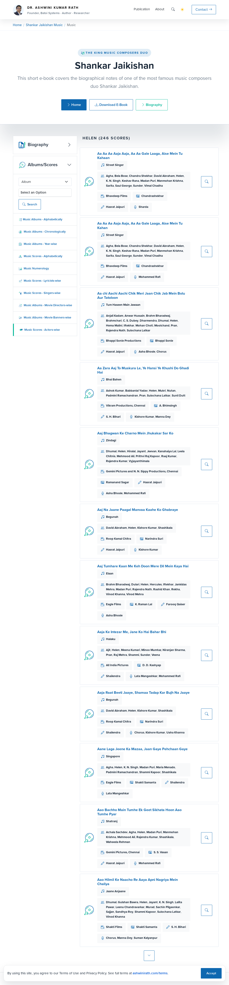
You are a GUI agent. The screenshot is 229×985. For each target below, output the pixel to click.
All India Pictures (117, 665)
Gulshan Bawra (128, 902)
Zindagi (111, 440)
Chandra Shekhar (141, 176)
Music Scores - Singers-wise (39, 293)
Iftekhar (129, 325)
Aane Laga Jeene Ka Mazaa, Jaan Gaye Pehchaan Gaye (142, 749)
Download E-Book (111, 104)
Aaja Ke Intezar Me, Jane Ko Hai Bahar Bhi (131, 631)
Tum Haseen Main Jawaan (123, 305)
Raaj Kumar (168, 456)
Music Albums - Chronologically (42, 231)
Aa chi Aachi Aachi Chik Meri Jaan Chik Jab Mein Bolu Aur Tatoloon (141, 295)
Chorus (161, 351)
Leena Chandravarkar (130, 907)
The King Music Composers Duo (114, 53)
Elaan (109, 573)
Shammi (133, 655)
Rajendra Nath (115, 330)
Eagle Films (113, 604)
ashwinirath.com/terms (150, 973)
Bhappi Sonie (164, 341)
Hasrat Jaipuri (115, 207)
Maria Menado (165, 767)
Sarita (110, 186)
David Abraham (164, 176)
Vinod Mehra (135, 594)
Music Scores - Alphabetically (40, 256)
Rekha (175, 589)
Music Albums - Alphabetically (40, 219)
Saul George (123, 186)
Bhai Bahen (113, 379)
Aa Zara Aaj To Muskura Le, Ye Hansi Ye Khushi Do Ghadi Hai (143, 370)
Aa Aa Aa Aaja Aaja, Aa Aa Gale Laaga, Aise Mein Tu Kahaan (139, 155)
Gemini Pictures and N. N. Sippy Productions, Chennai (142, 471)
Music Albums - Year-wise (38, 244)
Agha (109, 176)
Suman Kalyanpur (145, 938)
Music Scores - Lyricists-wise (40, 281)
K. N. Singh (113, 181)
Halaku (110, 639)
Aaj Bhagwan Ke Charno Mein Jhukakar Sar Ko (135, 433)
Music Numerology (34, 268)
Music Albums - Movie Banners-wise (45, 317)
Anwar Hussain (135, 316)
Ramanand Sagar (117, 482)
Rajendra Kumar (116, 461)
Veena (156, 655)
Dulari (135, 584)
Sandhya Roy (124, 912)
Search (29, 204)
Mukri (162, 390)
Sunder (138, 186)
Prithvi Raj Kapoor (148, 456)
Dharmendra (148, 320)
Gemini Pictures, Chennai (123, 852)
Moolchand (162, 325)
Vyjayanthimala (139, 461)
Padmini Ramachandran (122, 395)
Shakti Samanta (145, 782)
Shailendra (113, 676)
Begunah (112, 517)
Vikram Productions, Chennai (125, 405)
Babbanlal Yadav (136, 390)
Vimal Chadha (153, 186)
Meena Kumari (130, 650)
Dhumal (163, 320)
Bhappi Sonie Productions (123, 341)
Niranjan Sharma (174, 650)
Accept (211, 973)
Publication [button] (142, 9)
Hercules (156, 584)
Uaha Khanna (175, 732)
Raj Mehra (120, 655)
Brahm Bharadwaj (158, 316)
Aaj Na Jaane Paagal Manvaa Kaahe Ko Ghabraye (137, 509)
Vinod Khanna (115, 594)
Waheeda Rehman (118, 842)
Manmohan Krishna (170, 181)
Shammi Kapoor (150, 772)
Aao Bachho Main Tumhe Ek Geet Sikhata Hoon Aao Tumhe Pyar (139, 812)
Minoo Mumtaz (151, 650)
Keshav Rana (130, 181)
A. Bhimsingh (168, 405)
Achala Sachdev (116, 832)
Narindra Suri (154, 539)
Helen (180, 176)
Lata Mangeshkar (145, 676)
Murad (150, 907)
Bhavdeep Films (116, 196)
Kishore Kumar (144, 417)
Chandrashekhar (152, 196)
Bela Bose (121, 176)
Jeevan (152, 451)
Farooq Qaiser (175, 604)
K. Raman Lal (143, 604)
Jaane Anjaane (115, 891)
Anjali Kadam (114, 316)
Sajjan (110, 912)
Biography (151, 104)
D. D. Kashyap (151, 665)
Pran (174, 325)
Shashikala (165, 528)
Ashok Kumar (115, 390)
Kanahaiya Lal (167, 451)
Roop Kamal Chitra (118, 539)
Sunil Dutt (178, 395)
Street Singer (115, 165)
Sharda (143, 207)
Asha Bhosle (147, 351)
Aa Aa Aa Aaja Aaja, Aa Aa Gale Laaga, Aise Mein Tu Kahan (139, 225)
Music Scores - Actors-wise (39, 330)
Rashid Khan (161, 589)
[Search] (173, 9)
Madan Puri (148, 181)
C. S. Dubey (130, 320)
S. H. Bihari (113, 417)
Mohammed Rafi (150, 277)
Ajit (108, 650)
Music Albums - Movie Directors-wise (45, 305)
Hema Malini (114, 325)
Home (17, 25)
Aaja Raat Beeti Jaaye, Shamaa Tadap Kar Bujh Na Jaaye (143, 692)
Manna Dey (163, 417)
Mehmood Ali (125, 456)
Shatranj (111, 821)
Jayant (141, 451)
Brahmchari (114, 320)
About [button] (159, 9)
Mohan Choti (144, 325)
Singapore (113, 756)
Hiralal (131, 451)
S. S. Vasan (161, 852)
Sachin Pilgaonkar (168, 907)
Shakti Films (114, 927)
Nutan (171, 390)
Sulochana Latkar (138, 330)
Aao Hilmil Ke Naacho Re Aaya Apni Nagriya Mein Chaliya (137, 881)
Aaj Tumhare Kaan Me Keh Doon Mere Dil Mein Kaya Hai (143, 566)
